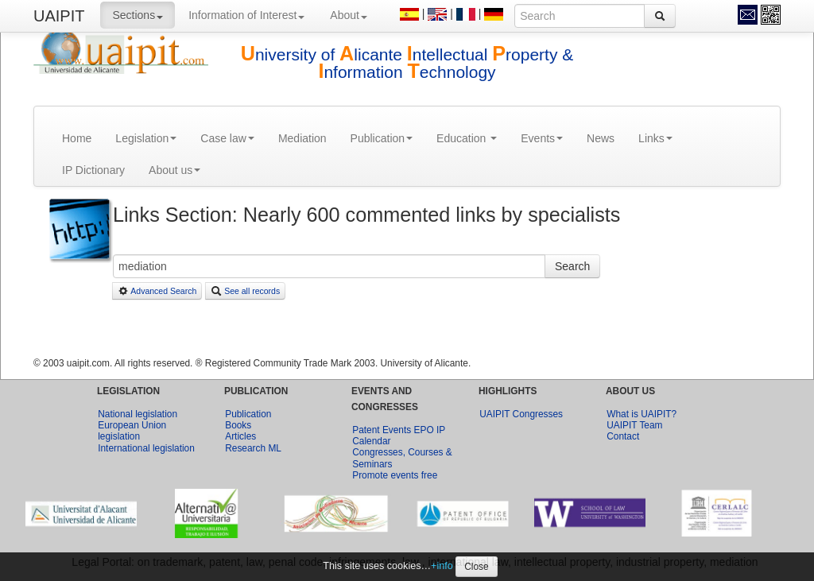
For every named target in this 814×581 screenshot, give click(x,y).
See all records (245, 290)
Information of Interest (246, 15)
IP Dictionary (93, 170)
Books (238, 425)
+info (442, 565)
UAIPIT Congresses (521, 414)
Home (76, 138)
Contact (623, 436)
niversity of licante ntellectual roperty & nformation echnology (407, 63)
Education (466, 138)
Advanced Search (157, 290)
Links (655, 138)
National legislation (137, 414)
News (600, 138)
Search (572, 266)
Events (542, 138)
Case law (227, 138)
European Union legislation (132, 431)
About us (174, 170)
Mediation (302, 138)
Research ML (253, 448)
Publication (382, 138)
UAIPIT (58, 16)
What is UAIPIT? (641, 414)
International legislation (146, 448)
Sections (137, 15)
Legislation (145, 138)
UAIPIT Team (634, 425)
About (348, 15)
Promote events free (394, 475)
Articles (240, 436)
